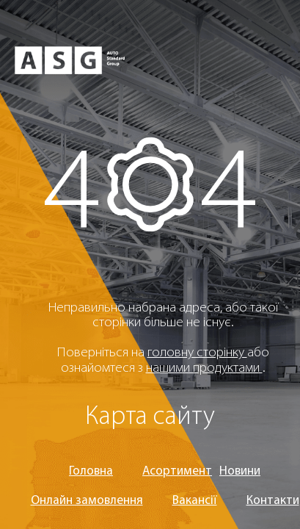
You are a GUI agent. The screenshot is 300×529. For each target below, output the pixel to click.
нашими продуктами (204, 368)
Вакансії (194, 500)
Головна (91, 471)
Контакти (272, 500)
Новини (239, 471)
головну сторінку (197, 353)
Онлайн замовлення (87, 500)
